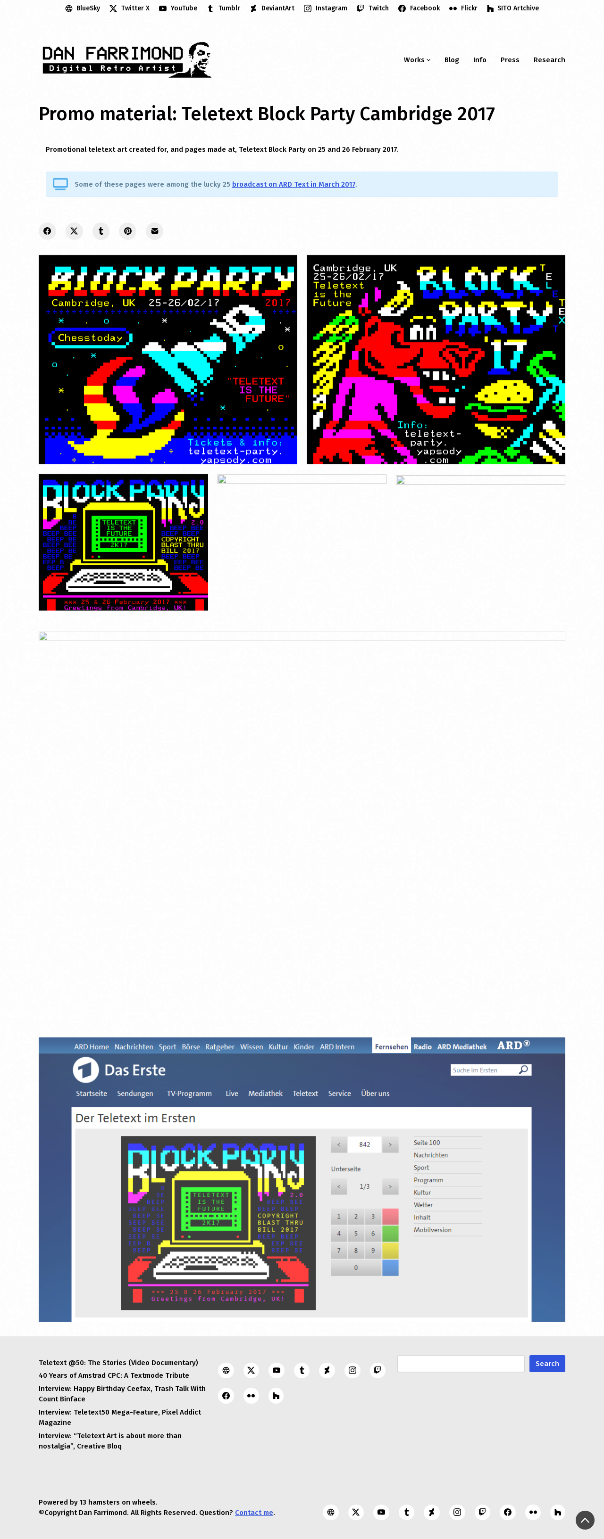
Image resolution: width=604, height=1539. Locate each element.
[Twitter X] (129, 8)
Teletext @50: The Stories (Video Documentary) (118, 1362)
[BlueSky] (83, 8)
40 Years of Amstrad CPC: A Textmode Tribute (114, 1375)
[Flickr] (463, 8)
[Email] (154, 231)
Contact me (254, 1512)
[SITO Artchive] (513, 8)
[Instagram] (325, 8)
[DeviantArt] (272, 8)
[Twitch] (373, 8)
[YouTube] (178, 8)
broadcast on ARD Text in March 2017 (293, 184)
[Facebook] (419, 8)
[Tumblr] (223, 8)
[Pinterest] (127, 231)
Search (547, 1363)
